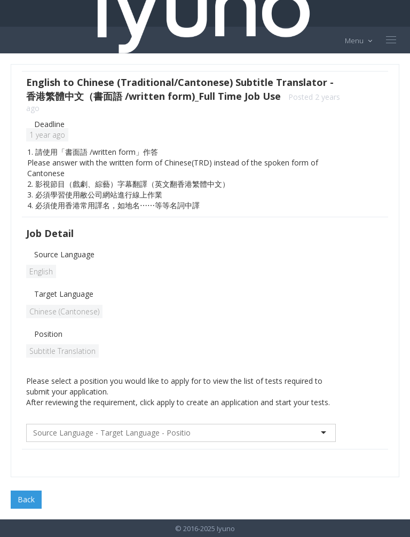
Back (26, 499)
